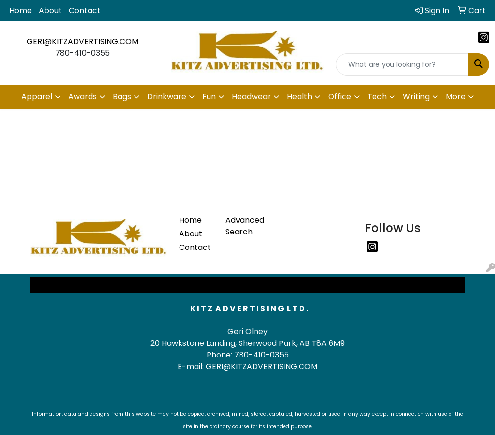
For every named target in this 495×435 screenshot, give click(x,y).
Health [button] (299, 96)
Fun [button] (209, 96)
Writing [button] (416, 96)
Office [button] (339, 96)
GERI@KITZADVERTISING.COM (82, 41)
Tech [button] (377, 96)
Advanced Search (242, 226)
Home (20, 10)
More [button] (455, 96)
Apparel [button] (36, 96)
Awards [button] (82, 96)
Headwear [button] (251, 96)
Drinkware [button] (166, 96)
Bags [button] (122, 96)
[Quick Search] (402, 64)
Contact (85, 10)
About (50, 10)
